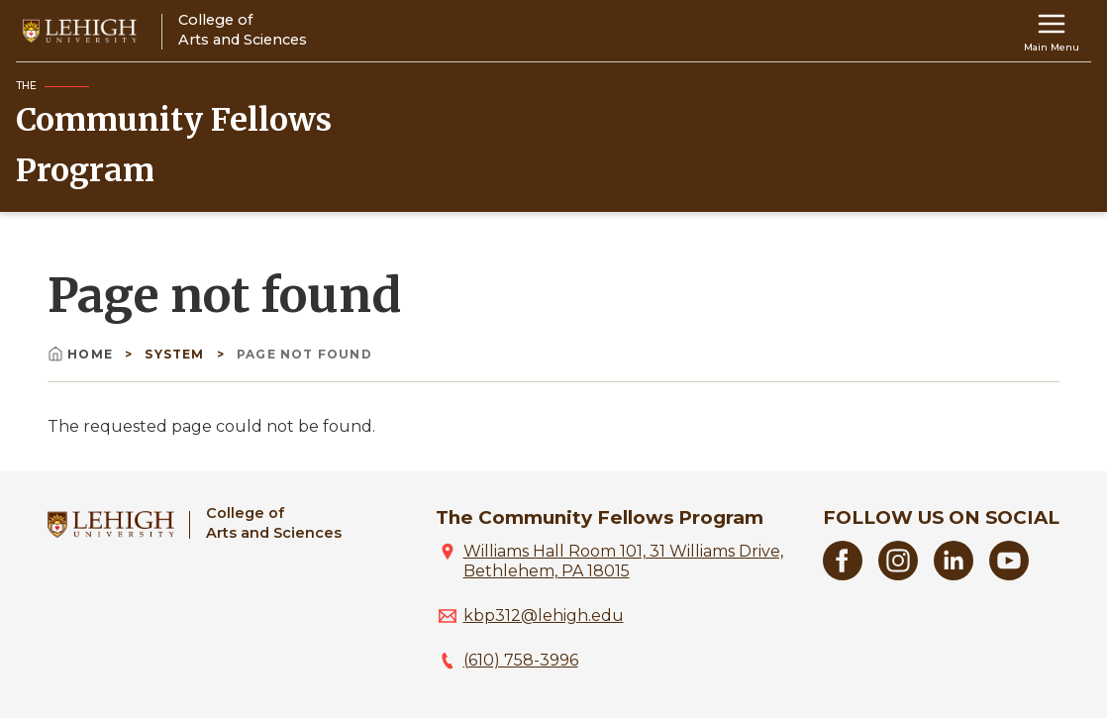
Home (82, 354)
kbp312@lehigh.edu (543, 615)
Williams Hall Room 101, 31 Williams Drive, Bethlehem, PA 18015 (623, 561)
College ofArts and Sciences (274, 522)
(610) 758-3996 (520, 660)
